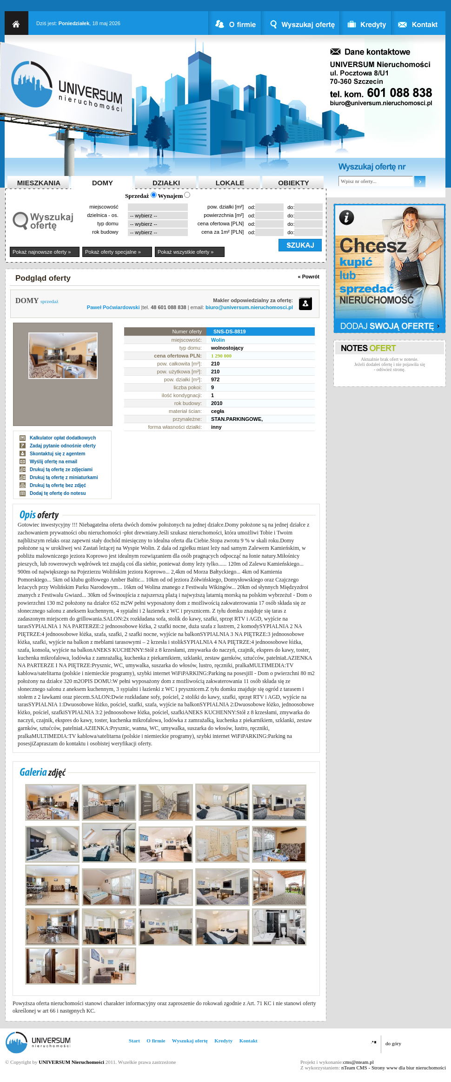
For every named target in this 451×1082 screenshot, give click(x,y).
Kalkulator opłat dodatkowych (63, 437)
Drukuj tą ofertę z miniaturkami (64, 477)
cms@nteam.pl (358, 1062)
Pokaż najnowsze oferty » (42, 252)
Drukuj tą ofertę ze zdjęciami (61, 469)
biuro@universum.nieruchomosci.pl (249, 307)
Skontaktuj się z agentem (57, 453)
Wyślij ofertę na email (53, 461)
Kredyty (223, 1040)
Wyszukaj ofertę (190, 1040)
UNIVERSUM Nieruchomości (71, 1062)
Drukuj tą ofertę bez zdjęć (58, 485)
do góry (393, 1043)
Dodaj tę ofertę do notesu (58, 493)
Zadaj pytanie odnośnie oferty (63, 445)
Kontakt (248, 1040)
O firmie (155, 1040)
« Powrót (308, 276)
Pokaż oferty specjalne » (113, 252)
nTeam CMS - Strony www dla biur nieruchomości (393, 1067)
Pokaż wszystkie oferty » (185, 252)
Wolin (218, 340)
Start (134, 1040)
